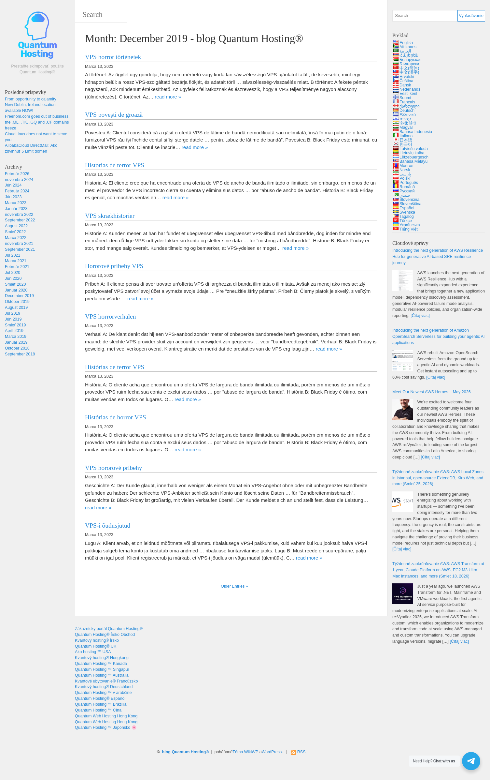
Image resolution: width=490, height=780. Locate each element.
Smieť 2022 (15, 232)
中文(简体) (409, 68)
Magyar (406, 127)
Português (408, 182)
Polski (404, 178)
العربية (405, 51)
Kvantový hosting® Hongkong (102, 657)
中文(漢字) (409, 72)
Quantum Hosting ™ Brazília (100, 704)
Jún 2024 (13, 185)
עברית (405, 119)
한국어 (405, 144)
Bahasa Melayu (413, 161)
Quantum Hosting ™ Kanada (101, 663)
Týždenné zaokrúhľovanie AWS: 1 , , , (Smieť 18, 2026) (438, 570)
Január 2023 (16, 208)
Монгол (406, 165)
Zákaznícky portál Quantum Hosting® (109, 628)
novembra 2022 (19, 214)
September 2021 (20, 249)
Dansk (405, 85)
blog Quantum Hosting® (185, 752)
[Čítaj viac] (420, 315)
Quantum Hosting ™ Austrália (102, 675)
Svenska (407, 212)
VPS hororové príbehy (113, 467)
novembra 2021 (19, 243)
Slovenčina (409, 199)
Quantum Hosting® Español (100, 698)
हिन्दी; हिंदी (407, 123)
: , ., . (37, 122)
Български (409, 64)
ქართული (409, 106)
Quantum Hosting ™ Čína (98, 710)
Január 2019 (16, 342)
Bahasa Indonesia (415, 131)
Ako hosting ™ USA (93, 652)
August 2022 (16, 226)
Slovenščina (410, 204)
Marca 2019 (15, 336)
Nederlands (409, 89)
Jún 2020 (13, 278)
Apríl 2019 (14, 330)
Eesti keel (408, 93)
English (406, 42)
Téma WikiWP (245, 752)
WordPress (272, 752)
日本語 (405, 140)
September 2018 (20, 354)
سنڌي (404, 195)
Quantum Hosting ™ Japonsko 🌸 (106, 727)
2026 (431, 392)
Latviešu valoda (413, 148)
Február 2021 (17, 266)
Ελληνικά (407, 114)
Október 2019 (17, 301)
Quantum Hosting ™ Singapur (102, 669)
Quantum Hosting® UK (95, 646)
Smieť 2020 (15, 284)
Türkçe (405, 220)
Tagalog (406, 216)
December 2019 (19, 295)
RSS (301, 752)
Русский (406, 191)
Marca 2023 (15, 203)
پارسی (405, 174)
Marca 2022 (15, 237)
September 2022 (20, 220)
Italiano (406, 136)
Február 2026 (17, 174)
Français (407, 102)
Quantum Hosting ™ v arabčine (103, 692)
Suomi (405, 98)
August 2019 (16, 307)
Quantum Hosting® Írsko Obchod (105, 634)
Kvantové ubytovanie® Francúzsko (106, 681)
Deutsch (406, 110)
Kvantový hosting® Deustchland (104, 686)
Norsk (404, 170)
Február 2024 (17, 191)
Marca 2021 (15, 261)
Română (407, 187)
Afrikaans (407, 47)
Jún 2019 (13, 319)
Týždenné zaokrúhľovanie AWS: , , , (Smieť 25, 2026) (437, 478)
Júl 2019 (12, 313)
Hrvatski (406, 76)
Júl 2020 (12, 272)
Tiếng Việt (408, 229)
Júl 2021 (12, 255)
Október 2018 (17, 348)
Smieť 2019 (15, 325)
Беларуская (410, 59)
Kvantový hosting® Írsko (97, 640)
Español (406, 208)
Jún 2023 (13, 197)
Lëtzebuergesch (413, 157)
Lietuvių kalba (411, 153)
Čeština (406, 81)
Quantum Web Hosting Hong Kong (106, 716)
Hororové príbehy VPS (114, 265)
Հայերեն (408, 55)
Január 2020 (16, 290)
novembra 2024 (19, 179)
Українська (409, 225)
